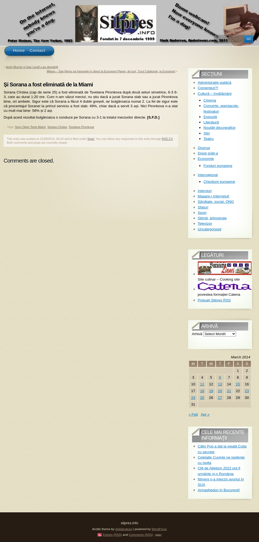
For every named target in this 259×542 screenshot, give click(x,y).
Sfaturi (203, 207)
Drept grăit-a (208, 153)
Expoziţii (210, 117)
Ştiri (206, 133)
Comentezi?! (208, 88)
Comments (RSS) (141, 534)
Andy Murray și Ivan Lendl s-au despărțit (32, 67)
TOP (158, 535)
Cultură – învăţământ (214, 94)
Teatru (208, 139)
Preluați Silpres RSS (214, 300)
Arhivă (197, 334)
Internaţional (208, 175)
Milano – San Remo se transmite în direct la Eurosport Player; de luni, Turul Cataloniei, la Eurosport (111, 71)
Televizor (205, 223)
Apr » (205, 414)
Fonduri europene (217, 166)
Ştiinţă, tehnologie (212, 218)
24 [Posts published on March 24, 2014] (193, 398)
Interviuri (205, 191)
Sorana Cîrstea (57, 127)
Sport (91, 138)
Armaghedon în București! (219, 490)
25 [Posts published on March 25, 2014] (202, 398)
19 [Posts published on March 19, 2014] (211, 391)
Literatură (211, 122)
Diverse (204, 148)
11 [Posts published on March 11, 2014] (202, 384)
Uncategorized (209, 229)
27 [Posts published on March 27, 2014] (220, 398)
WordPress (159, 529)
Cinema (209, 100)
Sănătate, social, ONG (216, 202)
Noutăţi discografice (219, 128)
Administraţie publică (214, 82)
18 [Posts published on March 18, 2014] (202, 391)
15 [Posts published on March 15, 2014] (238, 384)
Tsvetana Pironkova (81, 127)
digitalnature (123, 529)
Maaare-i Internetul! (213, 196)
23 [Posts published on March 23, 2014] (247, 391)
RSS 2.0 (167, 138)
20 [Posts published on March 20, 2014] (220, 391)
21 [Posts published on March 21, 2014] (229, 391)
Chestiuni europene (219, 182)
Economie (206, 159)
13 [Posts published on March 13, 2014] (220, 384)
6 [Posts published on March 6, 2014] (220, 377)
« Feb (193, 414)
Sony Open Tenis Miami (30, 127)
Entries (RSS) (112, 534)
